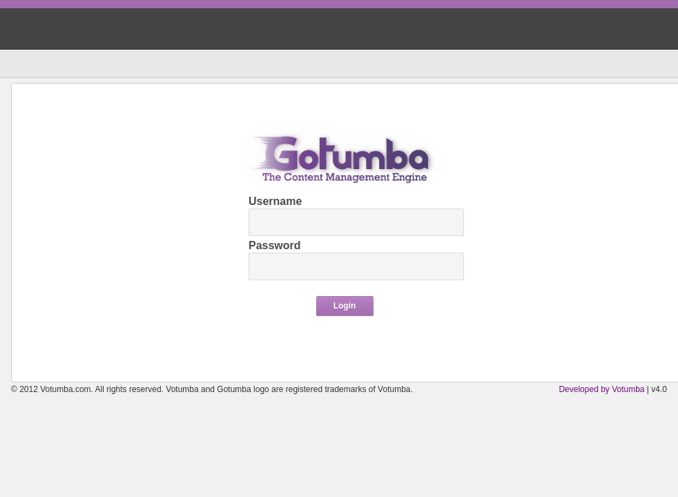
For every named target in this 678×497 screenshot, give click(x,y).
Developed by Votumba (601, 389)
